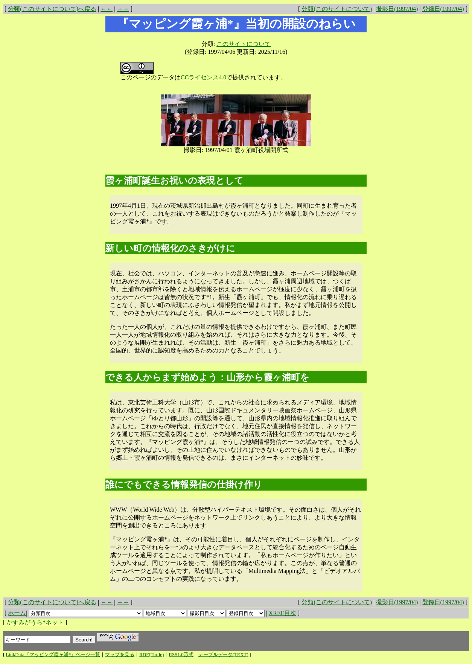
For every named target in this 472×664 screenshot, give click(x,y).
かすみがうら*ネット (35, 622)
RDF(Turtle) (151, 654)
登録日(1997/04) (443, 9)
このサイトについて (243, 44)
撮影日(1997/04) (397, 9)
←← (106, 9)
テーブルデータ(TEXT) (223, 654)
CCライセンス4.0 (203, 77)
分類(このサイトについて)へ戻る (52, 9)
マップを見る (119, 654)
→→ (123, 9)
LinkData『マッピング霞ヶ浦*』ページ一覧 (53, 654)
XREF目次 (282, 613)
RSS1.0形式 (181, 654)
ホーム (17, 613)
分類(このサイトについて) (336, 9)
